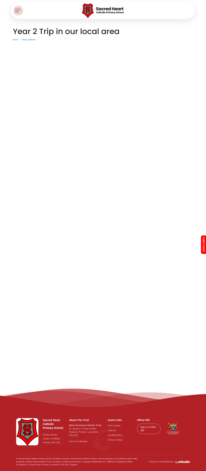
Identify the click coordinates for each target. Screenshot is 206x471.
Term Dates (114, 425)
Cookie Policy (115, 435)
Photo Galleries (29, 40)
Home (15, 40)
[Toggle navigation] (18, 10)
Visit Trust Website (78, 441)
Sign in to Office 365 (148, 429)
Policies (112, 430)
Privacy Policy (115, 440)
